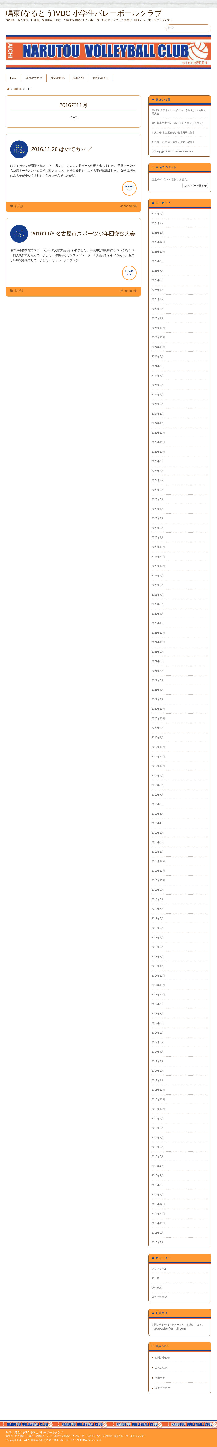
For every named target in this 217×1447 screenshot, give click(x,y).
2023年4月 (158, 509)
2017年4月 (158, 1051)
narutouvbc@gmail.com (169, 1328)
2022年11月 (158, 556)
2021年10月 (158, 642)
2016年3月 (158, 1175)
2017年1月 (158, 1080)
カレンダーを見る (195, 185)
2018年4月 (158, 937)
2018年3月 (158, 947)
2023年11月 (158, 442)
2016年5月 (158, 1156)
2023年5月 (158, 499)
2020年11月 (158, 718)
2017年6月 (158, 1032)
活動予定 (78, 78)
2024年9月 (158, 356)
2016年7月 (158, 1137)
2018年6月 (158, 918)
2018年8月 (158, 899)
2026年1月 (158, 232)
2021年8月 (158, 661)
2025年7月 (158, 270)
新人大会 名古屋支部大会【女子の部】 (173, 142)
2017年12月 (158, 975)
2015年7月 (158, 1242)
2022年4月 (158, 613)
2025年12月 (158, 242)
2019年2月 (158, 842)
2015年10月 (158, 1223)
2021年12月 (158, 632)
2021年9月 (158, 651)
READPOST (129, 188)
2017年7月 (158, 1023)
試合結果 (157, 1287)
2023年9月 (158, 461)
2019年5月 (158, 813)
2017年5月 (158, 1042)
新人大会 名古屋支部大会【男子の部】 (173, 132)
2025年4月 (158, 289)
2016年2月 (158, 1185)
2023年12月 (158, 432)
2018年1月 (158, 966)
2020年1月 (158, 737)
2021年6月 (158, 680)
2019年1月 (158, 851)
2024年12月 (158, 328)
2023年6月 (158, 489)
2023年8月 (158, 470)
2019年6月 (158, 804)
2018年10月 (158, 880)
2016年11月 (158, 1099)
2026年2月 (158, 223)
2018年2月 (158, 956)
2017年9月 (158, 1004)
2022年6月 (158, 604)
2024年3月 (158, 404)
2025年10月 (158, 251)
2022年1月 (158, 623)
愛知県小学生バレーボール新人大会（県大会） (178, 122)
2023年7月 (158, 480)
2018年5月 (158, 927)
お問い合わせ (101, 78)
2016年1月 (158, 1194)
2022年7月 (158, 594)
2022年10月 (158, 566)
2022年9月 (158, 575)
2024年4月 (158, 394)
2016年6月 (158, 1147)
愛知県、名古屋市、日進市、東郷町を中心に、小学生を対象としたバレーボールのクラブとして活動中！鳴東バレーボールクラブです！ (76, 1436)
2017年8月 (158, 1013)
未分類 (18, 206)
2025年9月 (158, 261)
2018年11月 (158, 870)
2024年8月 (158, 366)
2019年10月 (158, 766)
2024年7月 (158, 375)
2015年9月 (158, 1232)
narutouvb (130, 206)
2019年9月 (158, 775)
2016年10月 (158, 1108)
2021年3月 (158, 699)
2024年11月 (158, 337)
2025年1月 (158, 318)
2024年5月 (158, 385)
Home (13, 78)
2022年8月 (158, 585)
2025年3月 (158, 299)
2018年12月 (158, 861)
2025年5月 (158, 280)
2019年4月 (158, 823)
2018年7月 (158, 908)
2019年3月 (158, 832)
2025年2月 (158, 308)
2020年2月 (158, 727)
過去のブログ (34, 78)
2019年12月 (158, 746)
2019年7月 (158, 794)
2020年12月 (158, 708)
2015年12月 (158, 1204)
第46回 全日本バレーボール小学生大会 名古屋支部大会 (179, 112)
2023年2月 (158, 528)
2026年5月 (158, 213)
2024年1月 (158, 423)
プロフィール (159, 1268)
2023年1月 (158, 537)
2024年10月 (158, 347)
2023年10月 (158, 451)
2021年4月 (158, 689)
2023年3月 (158, 518)
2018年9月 (158, 889)
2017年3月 (158, 1061)
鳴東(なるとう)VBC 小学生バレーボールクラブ (34, 1432)
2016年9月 (158, 1118)
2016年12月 (158, 1089)
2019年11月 (158, 756)
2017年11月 (158, 985)
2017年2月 (158, 1070)
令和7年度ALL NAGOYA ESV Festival (172, 151)
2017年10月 (158, 994)
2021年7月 (158, 670)
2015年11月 (158, 1213)
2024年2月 (158, 413)
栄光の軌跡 (58, 78)
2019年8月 (158, 785)
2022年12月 (158, 546)
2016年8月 (158, 1128)
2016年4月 (158, 1166)
